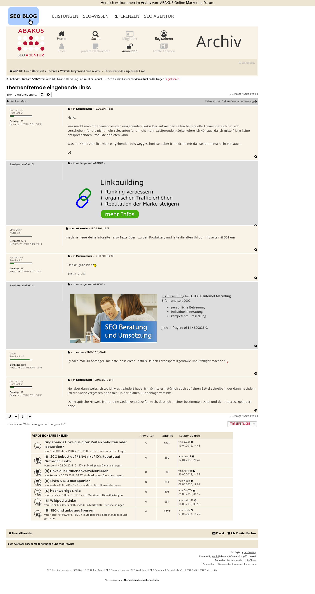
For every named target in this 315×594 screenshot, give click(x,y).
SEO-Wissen (95, 16)
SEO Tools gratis (208, 569)
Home (61, 35)
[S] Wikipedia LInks (60, 500)
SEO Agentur (159, 16)
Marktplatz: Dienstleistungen (104, 465)
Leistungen (65, 16)
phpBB (215, 556)
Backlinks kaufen (175, 569)
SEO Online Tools (94, 569)
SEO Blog (78, 569)
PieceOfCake (57, 451)
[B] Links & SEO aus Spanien (67, 481)
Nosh (52, 485)
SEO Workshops (139, 569)
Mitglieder (129, 35)
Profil (62, 48)
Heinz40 (54, 505)
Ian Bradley (250, 552)
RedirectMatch (19, 101)
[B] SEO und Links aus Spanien (69, 510)
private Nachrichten (95, 48)
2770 (23, 240)
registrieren (172, 79)
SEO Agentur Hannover (59, 569)
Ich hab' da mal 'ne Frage (110, 451)
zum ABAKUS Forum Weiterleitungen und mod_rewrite (41, 544)
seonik (53, 465)
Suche (95, 35)
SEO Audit (192, 569)
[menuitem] (246, 63)
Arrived (53, 475)
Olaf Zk (53, 495)
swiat (187, 442)
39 (22, 121)
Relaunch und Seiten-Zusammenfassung (231, 101)
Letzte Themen (164, 48)
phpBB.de (251, 560)
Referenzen (126, 16)
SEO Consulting (173, 296)
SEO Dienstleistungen (117, 569)
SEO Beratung (157, 569)
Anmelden (129, 48)
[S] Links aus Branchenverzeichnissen (76, 471)
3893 (23, 364)
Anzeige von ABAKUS (21, 164)
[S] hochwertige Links (62, 491)
